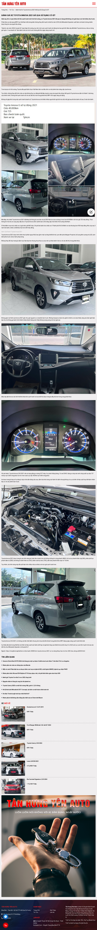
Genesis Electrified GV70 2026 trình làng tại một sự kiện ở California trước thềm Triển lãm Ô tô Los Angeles (36, 661)
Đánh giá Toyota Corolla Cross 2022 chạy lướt (17, 677)
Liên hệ (52, 912)
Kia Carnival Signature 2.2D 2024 (37, 779)
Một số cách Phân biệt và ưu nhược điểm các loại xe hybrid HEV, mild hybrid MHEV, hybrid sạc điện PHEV (35, 669)
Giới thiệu (53, 910)
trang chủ (4, 10)
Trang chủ (36, 910)
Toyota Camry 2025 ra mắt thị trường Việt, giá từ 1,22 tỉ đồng (21, 685)
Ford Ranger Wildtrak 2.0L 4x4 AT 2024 (39, 725)
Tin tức (11, 10)
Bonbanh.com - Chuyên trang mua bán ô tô (46, 925)
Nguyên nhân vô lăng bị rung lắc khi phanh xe (16, 681)
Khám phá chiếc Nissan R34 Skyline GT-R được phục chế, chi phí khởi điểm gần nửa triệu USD (31, 673)
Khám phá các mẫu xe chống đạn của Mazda (16, 665)
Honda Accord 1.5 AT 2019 (35, 707)
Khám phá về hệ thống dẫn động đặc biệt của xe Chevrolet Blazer (23, 697)
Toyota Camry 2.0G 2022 (34, 743)
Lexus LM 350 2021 (33, 761)
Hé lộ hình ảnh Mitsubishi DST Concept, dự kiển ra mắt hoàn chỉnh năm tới (26, 689)
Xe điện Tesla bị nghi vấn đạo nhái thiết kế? (16, 693)
